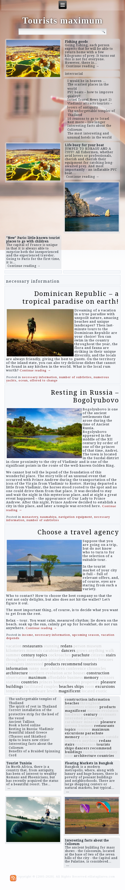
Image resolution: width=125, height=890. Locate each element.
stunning (52, 646)
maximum (38, 677)
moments (89, 659)
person (79, 646)
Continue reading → (82, 66)
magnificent (69, 691)
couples (51, 686)
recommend (71, 664)
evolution (54, 673)
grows (81, 650)
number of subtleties (75, 377)
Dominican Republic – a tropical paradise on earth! (70, 297)
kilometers (16, 650)
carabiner (52, 650)
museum (94, 646)
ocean (23, 380)
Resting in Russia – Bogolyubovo (85, 396)
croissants (15, 664)
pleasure (108, 682)
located (88, 691)
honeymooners (67, 682)
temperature (17, 691)
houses (79, 673)
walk (109, 650)
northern (36, 673)
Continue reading (35, 370)
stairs (111, 655)
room (89, 686)
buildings (14, 686)
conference (76, 668)
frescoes (105, 659)
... (9, 788)
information (17, 668)
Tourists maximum (62, 20)
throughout (16, 659)
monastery (30, 517)
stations (13, 682)
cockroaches (59, 655)
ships (79, 686)
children (57, 668)
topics (41, 655)
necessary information (39, 377)
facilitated (33, 686)
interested (34, 664)
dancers (68, 650)
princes (46, 682)
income (27, 635)
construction (98, 673)
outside (73, 659)
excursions (105, 686)
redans (67, 646)
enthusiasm (37, 659)
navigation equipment (75, 517)
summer (13, 655)
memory (91, 677)
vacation (14, 646)
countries (29, 682)
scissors (107, 677)
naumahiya (48, 517)
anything (96, 650)
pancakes (57, 659)
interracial (74, 73)
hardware (37, 691)
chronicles (96, 668)
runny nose (39, 668)
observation (17, 677)
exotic (101, 691)
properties (90, 682)
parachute (81, 655)
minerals (34, 650)
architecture (17, 673)
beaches (66, 686)
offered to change (44, 380)
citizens (98, 655)
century (28, 655)
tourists (90, 664)
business (75, 677)
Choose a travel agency (78, 532)
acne (68, 673)
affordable (57, 677)
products (52, 664)
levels (52, 691)
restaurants (33, 646)
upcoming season (85, 635)
